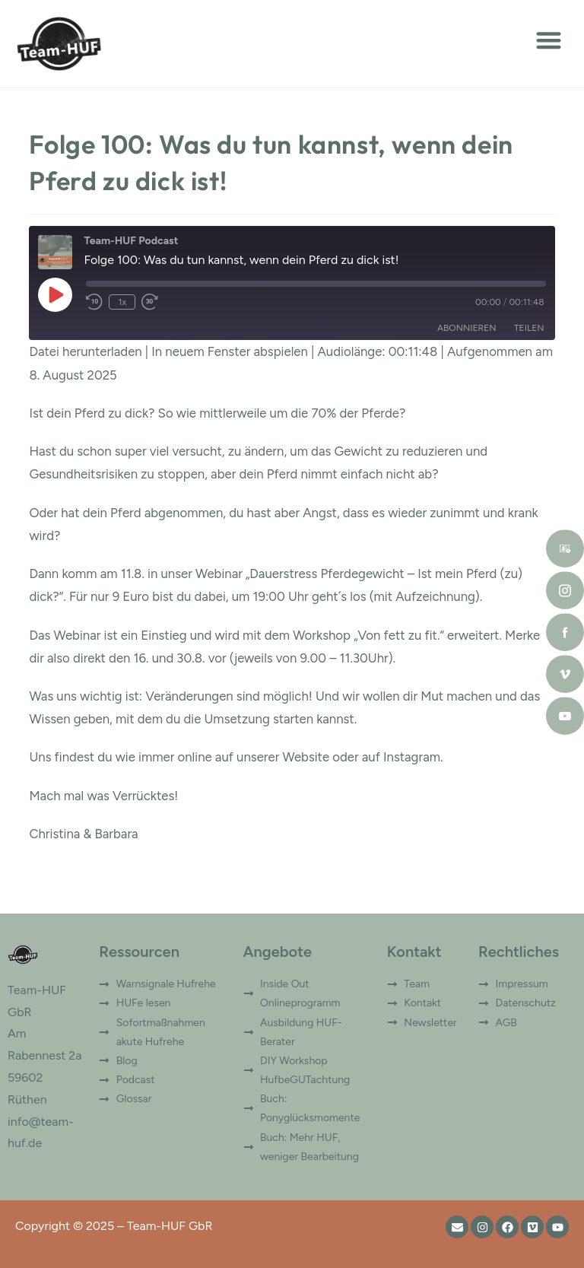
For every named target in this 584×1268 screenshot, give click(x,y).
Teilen (529, 328)
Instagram (411, 756)
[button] (548, 40)
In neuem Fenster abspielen (229, 351)
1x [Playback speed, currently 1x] (123, 302)
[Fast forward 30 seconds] (149, 302)
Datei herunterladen (85, 351)
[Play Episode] (54, 294)
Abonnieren (467, 328)
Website (305, 756)
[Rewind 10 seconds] (94, 302)
